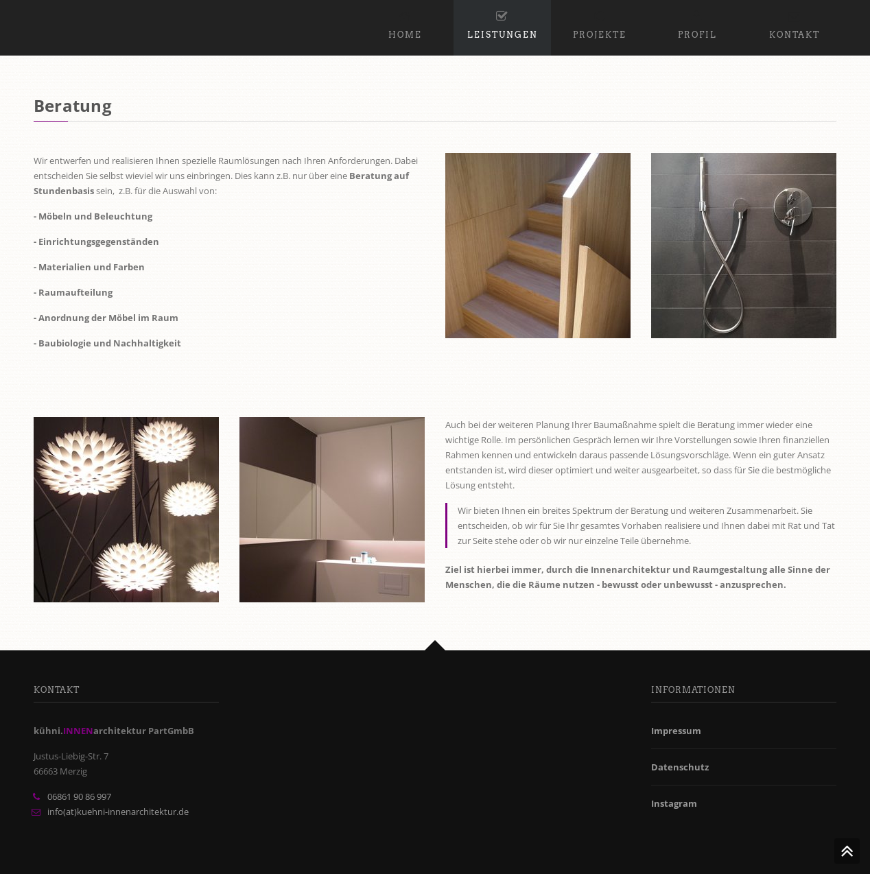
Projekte (599, 22)
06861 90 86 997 (79, 796)
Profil (697, 22)
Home (405, 22)
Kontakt (794, 22)
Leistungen (502, 22)
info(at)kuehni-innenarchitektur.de (118, 811)
